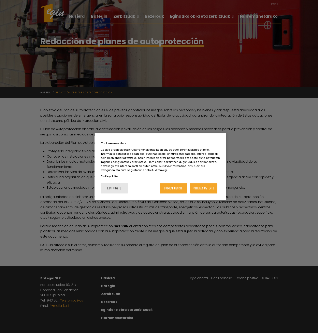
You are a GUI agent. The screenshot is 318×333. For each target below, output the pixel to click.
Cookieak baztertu (203, 188)
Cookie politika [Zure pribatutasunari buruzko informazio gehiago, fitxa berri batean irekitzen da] (109, 176)
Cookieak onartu (173, 188)
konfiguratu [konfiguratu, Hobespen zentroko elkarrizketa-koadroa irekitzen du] (114, 188)
